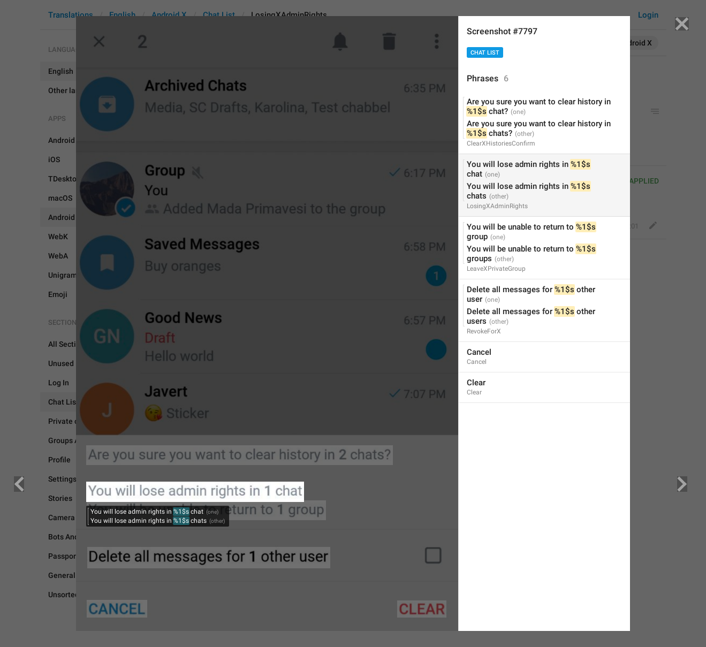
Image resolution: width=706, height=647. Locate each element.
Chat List (484, 52)
